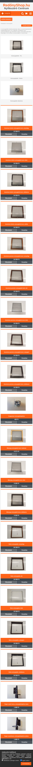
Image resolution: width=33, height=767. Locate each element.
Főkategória (3, 23)
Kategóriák (7, 13)
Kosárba (24, 134)
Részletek (8, 134)
